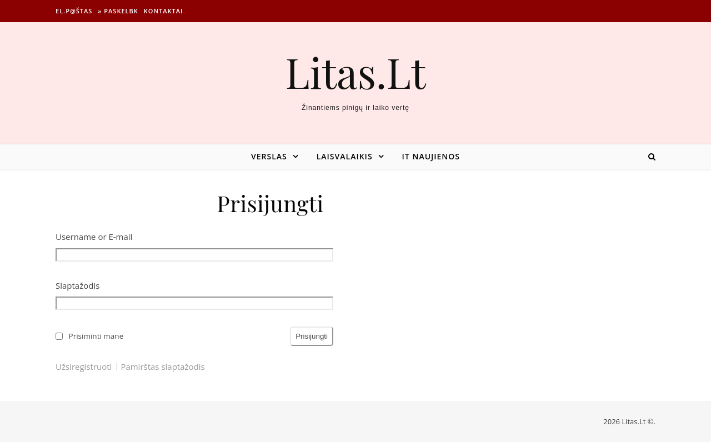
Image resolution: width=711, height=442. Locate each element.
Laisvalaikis (345, 156)
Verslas (269, 156)
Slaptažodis (77, 285)
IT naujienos (431, 156)
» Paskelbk (118, 11)
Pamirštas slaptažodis (162, 367)
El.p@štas (74, 11)
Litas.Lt (355, 72)
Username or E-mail (94, 236)
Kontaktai (163, 11)
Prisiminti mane (96, 336)
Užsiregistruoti (84, 367)
